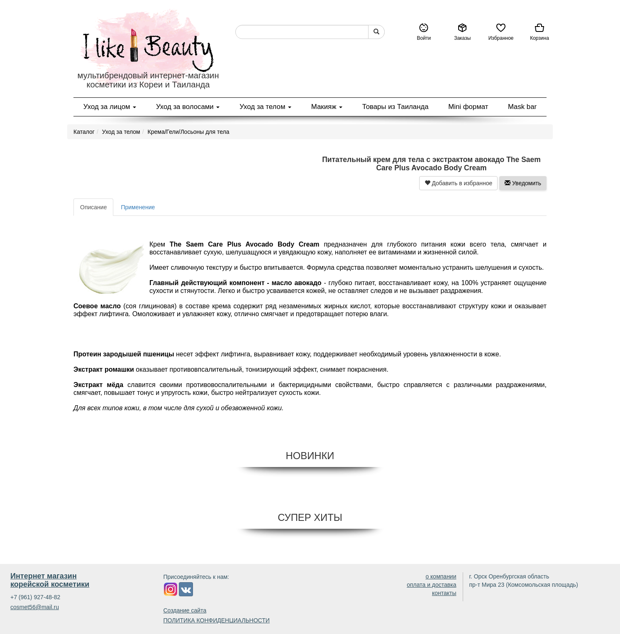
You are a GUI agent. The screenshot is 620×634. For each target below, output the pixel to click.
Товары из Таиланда (395, 107)
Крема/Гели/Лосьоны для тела (188, 131)
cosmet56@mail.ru (34, 607)
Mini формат (468, 107)
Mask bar (522, 107)
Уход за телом (265, 107)
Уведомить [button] (523, 183)
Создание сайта (185, 610)
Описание (93, 207)
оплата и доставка (431, 584)
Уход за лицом (109, 107)
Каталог (84, 131)
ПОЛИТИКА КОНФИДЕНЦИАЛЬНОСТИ (217, 620)
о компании (440, 576)
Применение (138, 207)
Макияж (326, 107)
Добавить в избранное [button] (459, 183)
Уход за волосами (188, 107)
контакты (444, 593)
